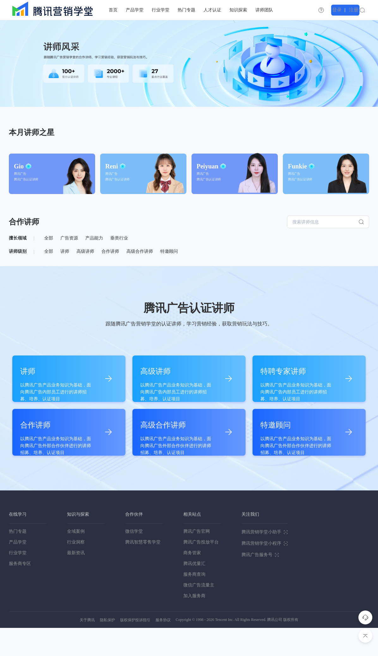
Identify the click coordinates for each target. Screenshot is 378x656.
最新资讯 (76, 581)
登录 (347, 9)
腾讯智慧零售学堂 (143, 570)
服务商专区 (20, 591)
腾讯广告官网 (196, 559)
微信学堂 (134, 559)
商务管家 (192, 581)
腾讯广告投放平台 (201, 570)
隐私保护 (107, 648)
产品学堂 (18, 570)
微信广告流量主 (198, 613)
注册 (363, 9)
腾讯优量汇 (194, 591)
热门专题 (18, 559)
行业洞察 (76, 570)
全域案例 (76, 559)
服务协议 (163, 648)
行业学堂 (18, 581)
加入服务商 (194, 624)
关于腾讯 (87, 648)
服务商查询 (194, 602)
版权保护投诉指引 (135, 648)
